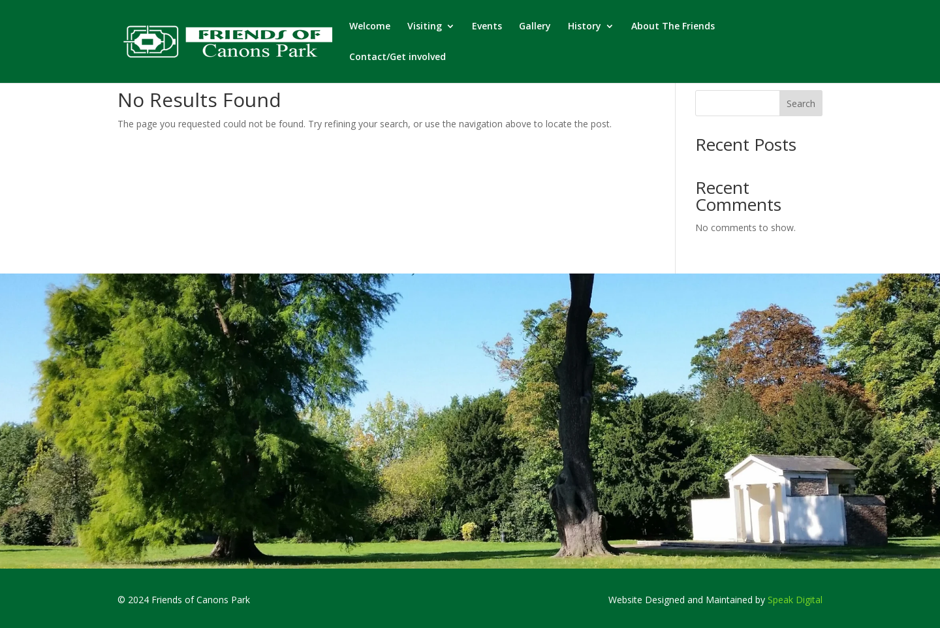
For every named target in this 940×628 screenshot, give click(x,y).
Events (487, 27)
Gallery (535, 27)
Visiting (424, 27)
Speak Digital (795, 599)
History (584, 27)
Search (801, 103)
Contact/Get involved (397, 57)
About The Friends (673, 27)
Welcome (369, 27)
